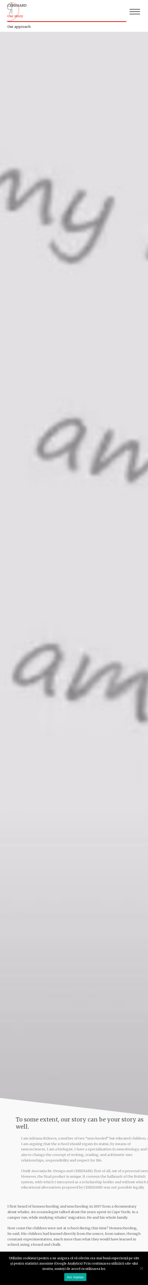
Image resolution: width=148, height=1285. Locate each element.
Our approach (19, 26)
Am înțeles (75, 1277)
